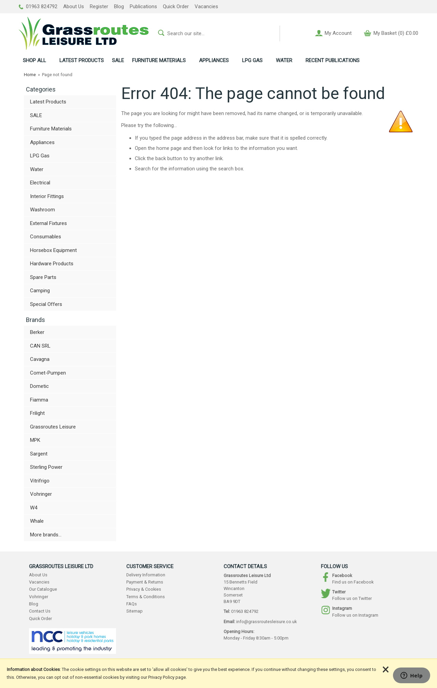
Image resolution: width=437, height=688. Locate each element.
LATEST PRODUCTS (81, 60)
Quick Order (176, 6)
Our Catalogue (43, 589)
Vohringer (41, 494)
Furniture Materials (51, 129)
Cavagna (40, 359)
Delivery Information (145, 574)
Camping (40, 290)
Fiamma (39, 400)
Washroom (42, 210)
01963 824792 (38, 6)
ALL (34, 60)
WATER (284, 60)
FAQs (131, 603)
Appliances (42, 142)
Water (36, 169)
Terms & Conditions (145, 596)
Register (99, 6)
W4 (33, 508)
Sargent (38, 454)
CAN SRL (40, 346)
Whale (37, 521)
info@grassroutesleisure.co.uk (266, 621)
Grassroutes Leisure (53, 427)
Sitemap (134, 611)
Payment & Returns (144, 582)
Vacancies (206, 6)
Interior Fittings (47, 196)
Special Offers (46, 304)
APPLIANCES (214, 60)
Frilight (37, 413)
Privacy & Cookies (143, 589)
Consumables (45, 237)
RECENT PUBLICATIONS (333, 60)
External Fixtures (48, 223)
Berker (37, 332)
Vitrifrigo (40, 481)
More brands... (45, 535)
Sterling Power (46, 467)
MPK (35, 440)
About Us (73, 6)
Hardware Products (51, 264)
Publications (143, 6)
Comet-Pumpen (48, 373)
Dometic (39, 386)
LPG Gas (40, 156)
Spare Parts (43, 277)
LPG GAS (252, 60)
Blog (119, 6)
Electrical (40, 183)
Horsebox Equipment (53, 250)
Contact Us (40, 611)
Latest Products (48, 102)
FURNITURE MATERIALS (159, 60)
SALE (118, 60)
